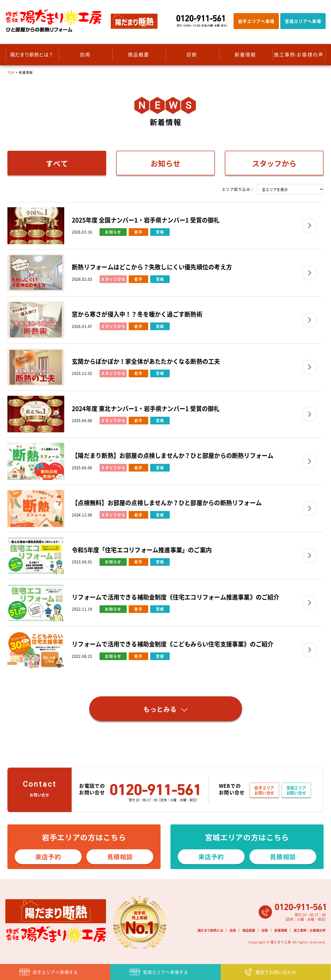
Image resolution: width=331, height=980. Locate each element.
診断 (192, 54)
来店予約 (48, 856)
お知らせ (165, 163)
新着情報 (245, 54)
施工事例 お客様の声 (299, 54)
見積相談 (120, 856)
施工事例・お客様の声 (310, 930)
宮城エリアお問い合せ (296, 790)
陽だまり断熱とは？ (31, 54)
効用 (85, 54)
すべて (57, 163)
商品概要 (138, 54)
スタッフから (274, 163)
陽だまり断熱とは (210, 930)
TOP (11, 72)
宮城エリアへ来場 (303, 21)
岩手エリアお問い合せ (264, 790)
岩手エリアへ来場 (256, 21)
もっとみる (165, 709)
